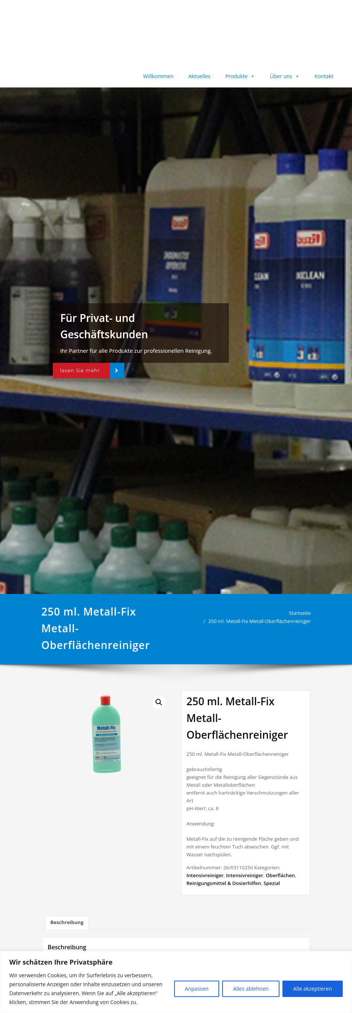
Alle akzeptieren (312, 988)
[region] (176, 982)
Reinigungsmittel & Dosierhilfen (223, 883)
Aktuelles (199, 76)
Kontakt (323, 76)
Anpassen (197, 988)
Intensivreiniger (205, 875)
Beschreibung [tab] (66, 922)
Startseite (302, 613)
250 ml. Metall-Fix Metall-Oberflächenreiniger (262, 621)
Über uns (285, 76)
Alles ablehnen (250, 988)
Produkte (240, 76)
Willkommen (158, 76)
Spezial (271, 883)
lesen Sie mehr (80, 370)
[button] (159, 702)
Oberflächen (280, 875)
